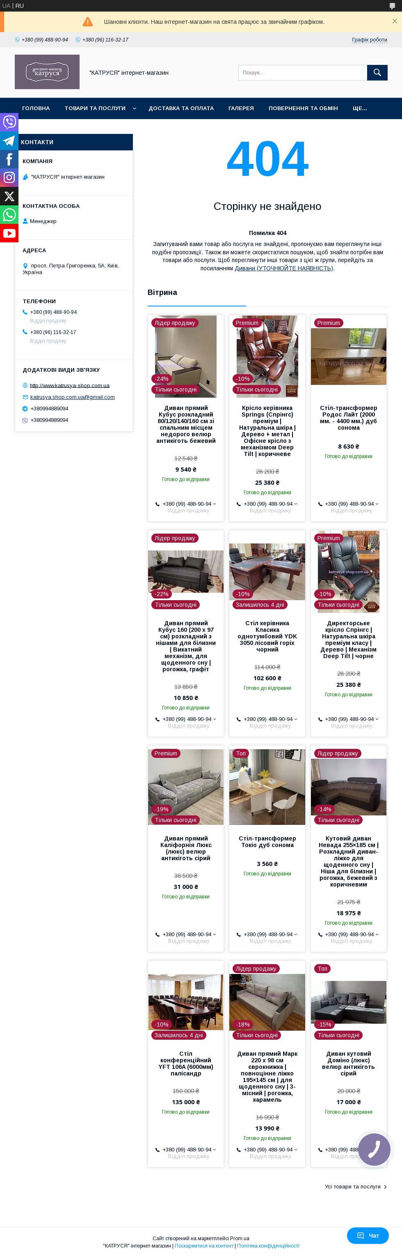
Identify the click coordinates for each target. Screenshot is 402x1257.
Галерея (241, 108)
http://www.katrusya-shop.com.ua (70, 385)
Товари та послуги (95, 108)
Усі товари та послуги (353, 1186)
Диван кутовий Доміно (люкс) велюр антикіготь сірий (348, 1063)
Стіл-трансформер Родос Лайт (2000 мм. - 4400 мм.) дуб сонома (348, 418)
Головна (36, 108)
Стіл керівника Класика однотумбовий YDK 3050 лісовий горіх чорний (267, 636)
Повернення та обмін (303, 108)
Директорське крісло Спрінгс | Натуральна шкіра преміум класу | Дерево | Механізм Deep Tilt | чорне (348, 639)
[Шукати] (377, 73)
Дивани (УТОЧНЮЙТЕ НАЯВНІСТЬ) (284, 268)
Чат (368, 1235)
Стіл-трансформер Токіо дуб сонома (267, 841)
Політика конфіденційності (268, 1246)
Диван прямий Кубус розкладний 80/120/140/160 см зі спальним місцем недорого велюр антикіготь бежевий (186, 424)
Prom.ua (239, 1238)
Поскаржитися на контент (204, 1246)
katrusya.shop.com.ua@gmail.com (72, 397)
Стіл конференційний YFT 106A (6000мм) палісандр (185, 1063)
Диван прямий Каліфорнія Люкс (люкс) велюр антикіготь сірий (186, 848)
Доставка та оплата (181, 108)
